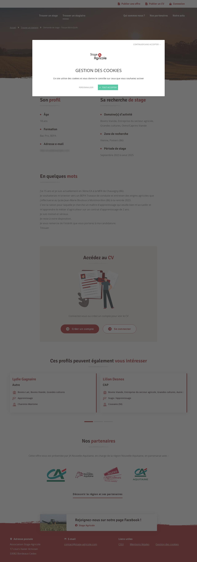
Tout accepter (108, 87)
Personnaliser (86, 87)
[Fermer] (98, 281)
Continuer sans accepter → (147, 44)
